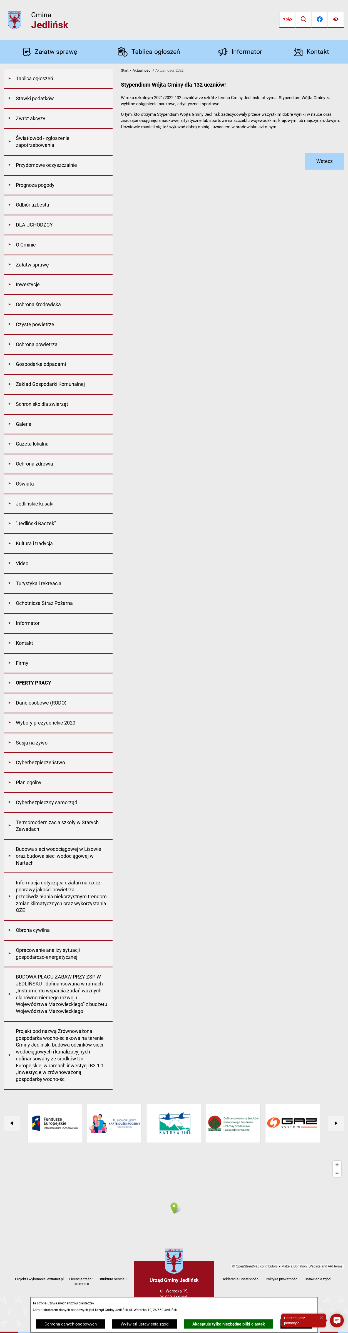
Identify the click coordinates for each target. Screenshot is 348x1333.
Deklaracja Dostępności (240, 1279)
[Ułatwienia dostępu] (336, 20)
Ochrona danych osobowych (70, 1324)
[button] (337, 1320)
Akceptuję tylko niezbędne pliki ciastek (228, 1324)
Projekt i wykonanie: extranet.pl (39, 1279)
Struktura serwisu (112, 1279)
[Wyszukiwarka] (303, 20)
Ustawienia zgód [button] (317, 1279)
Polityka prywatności (282, 1279)
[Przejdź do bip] (287, 20)
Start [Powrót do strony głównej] (124, 70)
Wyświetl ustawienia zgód (144, 1324)
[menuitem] (58, 79)
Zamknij (296, 1324)
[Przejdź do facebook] (320, 20)
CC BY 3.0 (81, 1284)
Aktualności (142, 70)
